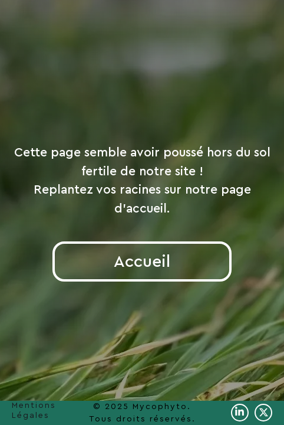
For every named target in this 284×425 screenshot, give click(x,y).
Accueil (142, 261)
